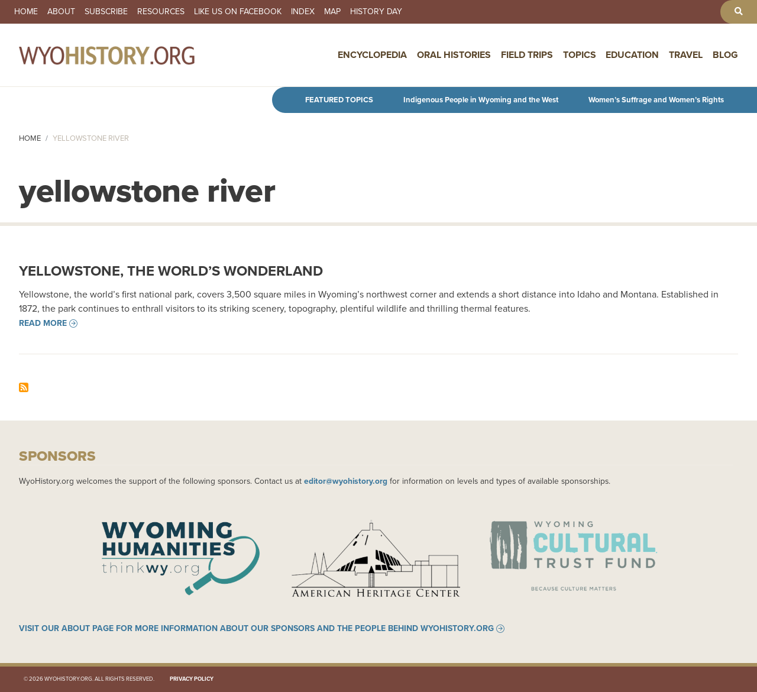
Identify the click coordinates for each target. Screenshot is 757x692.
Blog (725, 55)
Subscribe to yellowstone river (23, 387)
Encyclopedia (372, 55)
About (61, 12)
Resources (161, 12)
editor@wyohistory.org (345, 481)
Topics (579, 55)
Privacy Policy (191, 679)
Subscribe (106, 12)
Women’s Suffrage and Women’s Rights (656, 99)
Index (303, 12)
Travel (686, 55)
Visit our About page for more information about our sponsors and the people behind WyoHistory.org (256, 628)
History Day (376, 12)
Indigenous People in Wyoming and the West (480, 99)
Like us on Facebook (238, 12)
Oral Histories (454, 55)
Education (632, 55)
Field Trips (527, 55)
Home (26, 12)
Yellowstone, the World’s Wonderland (171, 271)
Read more (43, 323)
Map (332, 12)
